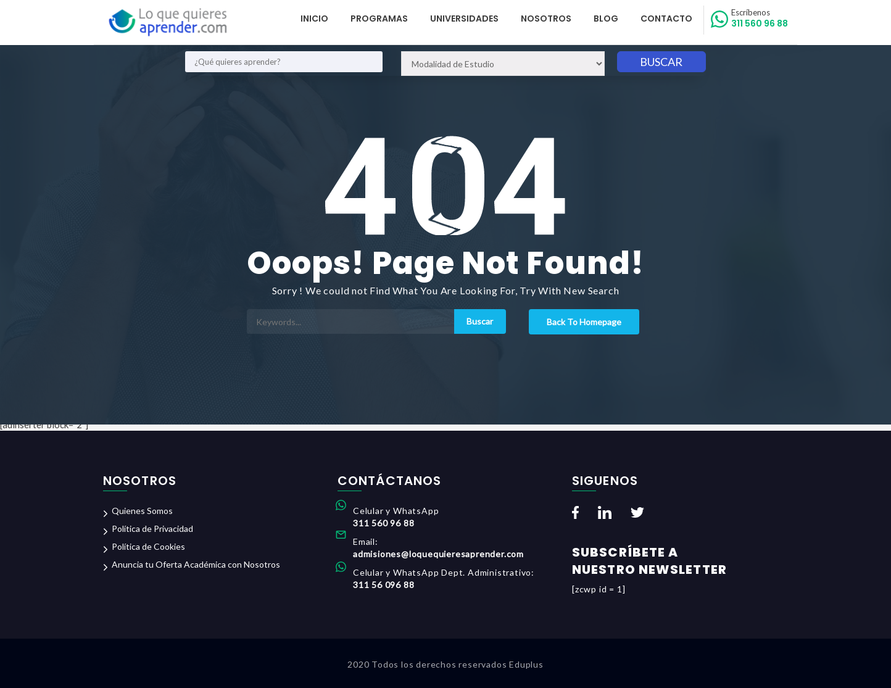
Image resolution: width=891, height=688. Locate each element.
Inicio (314, 18)
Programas (379, 18)
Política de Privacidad (152, 528)
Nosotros (546, 18)
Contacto (666, 18)
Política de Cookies (148, 546)
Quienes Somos (142, 510)
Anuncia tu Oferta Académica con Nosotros (196, 564)
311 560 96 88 (759, 18)
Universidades (464, 18)
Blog (606, 18)
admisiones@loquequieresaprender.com (438, 554)
